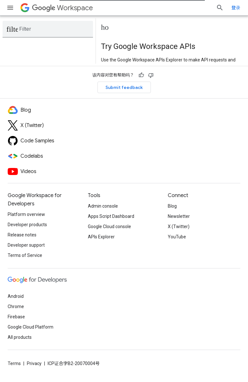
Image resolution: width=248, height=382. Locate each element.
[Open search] (220, 8)
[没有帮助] (151, 75)
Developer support (26, 245)
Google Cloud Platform (30, 327)
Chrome (16, 306)
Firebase (16, 316)
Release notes (22, 234)
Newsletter (179, 216)
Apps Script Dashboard (111, 216)
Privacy (34, 363)
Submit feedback (124, 87)
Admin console (103, 206)
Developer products (27, 224)
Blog (172, 206)
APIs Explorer (101, 236)
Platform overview (26, 214)
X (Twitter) (179, 226)
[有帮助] (141, 75)
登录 (235, 7)
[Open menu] (10, 7)
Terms (14, 363)
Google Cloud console (109, 226)
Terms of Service (25, 255)
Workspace (62, 8)
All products (20, 337)
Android (16, 296)
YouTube (177, 236)
